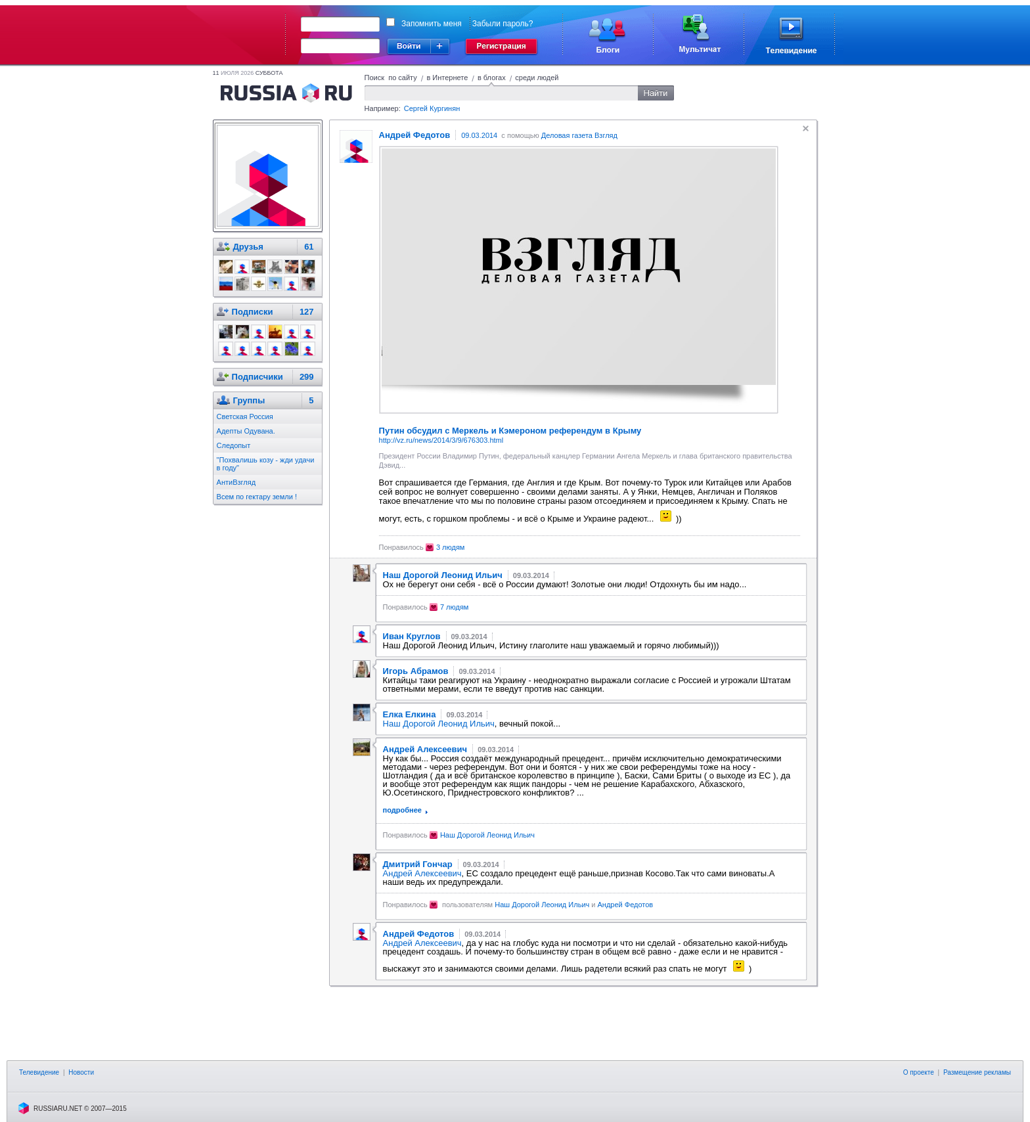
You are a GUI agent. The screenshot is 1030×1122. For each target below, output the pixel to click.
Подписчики (257, 377)
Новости (81, 1072)
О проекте (918, 1072)
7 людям (454, 607)
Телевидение (39, 1072)
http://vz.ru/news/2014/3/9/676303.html (441, 440)
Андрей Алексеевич (422, 873)
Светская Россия (245, 416)
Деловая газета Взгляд (579, 135)
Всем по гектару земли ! (257, 497)
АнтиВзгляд (236, 482)
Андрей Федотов (626, 905)
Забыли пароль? (502, 23)
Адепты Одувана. (246, 431)
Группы (249, 400)
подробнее (402, 810)
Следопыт (234, 445)
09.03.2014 (479, 135)
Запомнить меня (431, 23)
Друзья (248, 247)
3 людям (450, 547)
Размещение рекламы (977, 1072)
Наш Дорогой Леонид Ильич (439, 724)
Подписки (252, 312)
